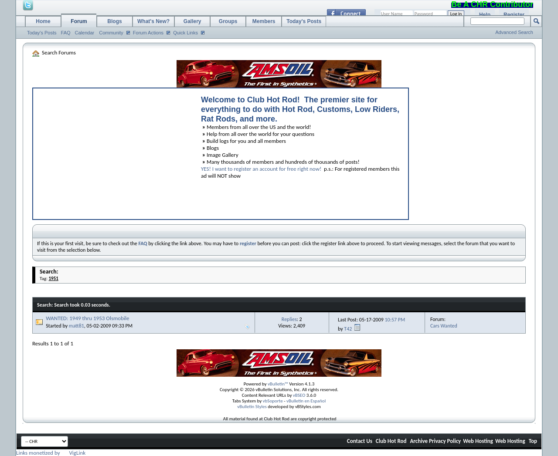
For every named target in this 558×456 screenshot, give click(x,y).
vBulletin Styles (252, 406)
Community (111, 32)
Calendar (85, 32)
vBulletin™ (278, 384)
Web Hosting (478, 441)
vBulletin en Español (306, 401)
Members (264, 21)
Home (43, 21)
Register (514, 15)
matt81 (76, 326)
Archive (419, 441)
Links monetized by (50, 452)
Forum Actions (148, 32)
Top (533, 441)
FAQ (66, 32)
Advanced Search (514, 32)
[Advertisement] (113, 152)
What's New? (153, 21)
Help (484, 15)
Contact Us (359, 441)
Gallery (192, 21)
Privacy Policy (445, 441)
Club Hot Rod (391, 441)
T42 (348, 329)
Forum (79, 21)
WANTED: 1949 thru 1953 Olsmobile (87, 318)
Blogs (114, 21)
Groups (228, 21)
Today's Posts (42, 32)
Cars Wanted (443, 326)
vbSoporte (273, 401)
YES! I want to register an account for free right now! (261, 169)
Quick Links (185, 32)
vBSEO (299, 395)
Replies (289, 319)
